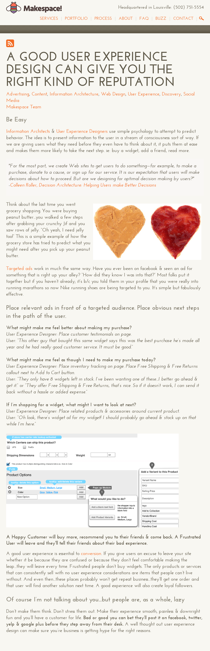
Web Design (113, 94)
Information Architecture (74, 94)
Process (103, 18)
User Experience (143, 94)
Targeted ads (19, 268)
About (126, 18)
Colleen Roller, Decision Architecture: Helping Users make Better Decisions (83, 185)
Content (39, 94)
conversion (91, 553)
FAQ (144, 18)
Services (49, 18)
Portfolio (76, 18)
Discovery (171, 94)
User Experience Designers (82, 131)
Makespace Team (23, 107)
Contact (183, 18)
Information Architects (28, 131)
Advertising (17, 94)
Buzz (160, 18)
